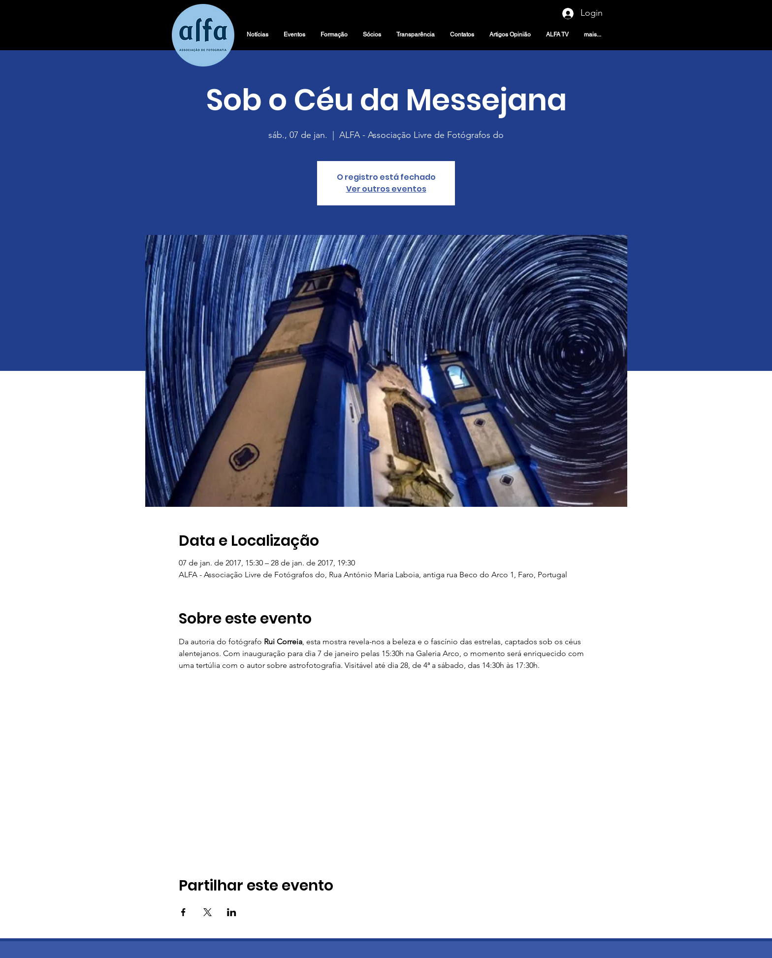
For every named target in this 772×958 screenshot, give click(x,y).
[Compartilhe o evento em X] (207, 912)
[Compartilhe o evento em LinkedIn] (231, 912)
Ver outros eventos (386, 189)
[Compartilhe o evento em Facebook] (183, 912)
